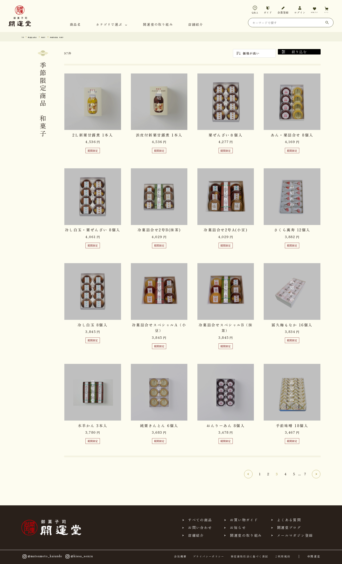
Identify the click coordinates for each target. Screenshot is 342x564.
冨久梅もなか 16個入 (292, 324)
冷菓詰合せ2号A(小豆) (225, 229)
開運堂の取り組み (158, 25)
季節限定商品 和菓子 (79, 37)
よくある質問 (289, 520)
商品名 (75, 25)
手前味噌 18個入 (292, 425)
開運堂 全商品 (39, 37)
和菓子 (57, 37)
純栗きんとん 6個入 (159, 425)
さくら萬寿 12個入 (292, 229)
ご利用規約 (283, 556)
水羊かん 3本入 (93, 425)
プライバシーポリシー (208, 556)
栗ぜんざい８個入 (226, 135)
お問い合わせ (200, 527)
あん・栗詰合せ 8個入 (292, 135)
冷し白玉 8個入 (93, 324)
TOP (24, 37)
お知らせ (238, 527)
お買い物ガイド (244, 520)
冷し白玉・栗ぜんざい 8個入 (92, 229)
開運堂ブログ (289, 527)
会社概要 (180, 556)
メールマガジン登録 (295, 535)
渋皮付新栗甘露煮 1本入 (159, 135)
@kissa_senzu (78, 556)
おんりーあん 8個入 (225, 425)
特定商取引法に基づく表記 (249, 556)
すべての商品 (200, 520)
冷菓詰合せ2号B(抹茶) (159, 229)
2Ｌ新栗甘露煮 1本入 (92, 135)
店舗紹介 (195, 25)
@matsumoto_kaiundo (41, 556)
